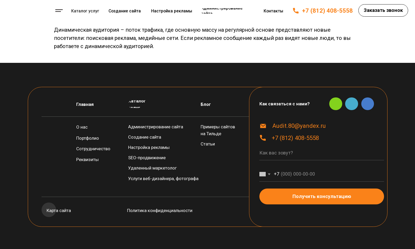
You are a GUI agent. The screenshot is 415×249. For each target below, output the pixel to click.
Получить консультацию (321, 196)
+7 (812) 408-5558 (327, 10)
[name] (321, 153)
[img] (28, 10)
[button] (383, 10)
